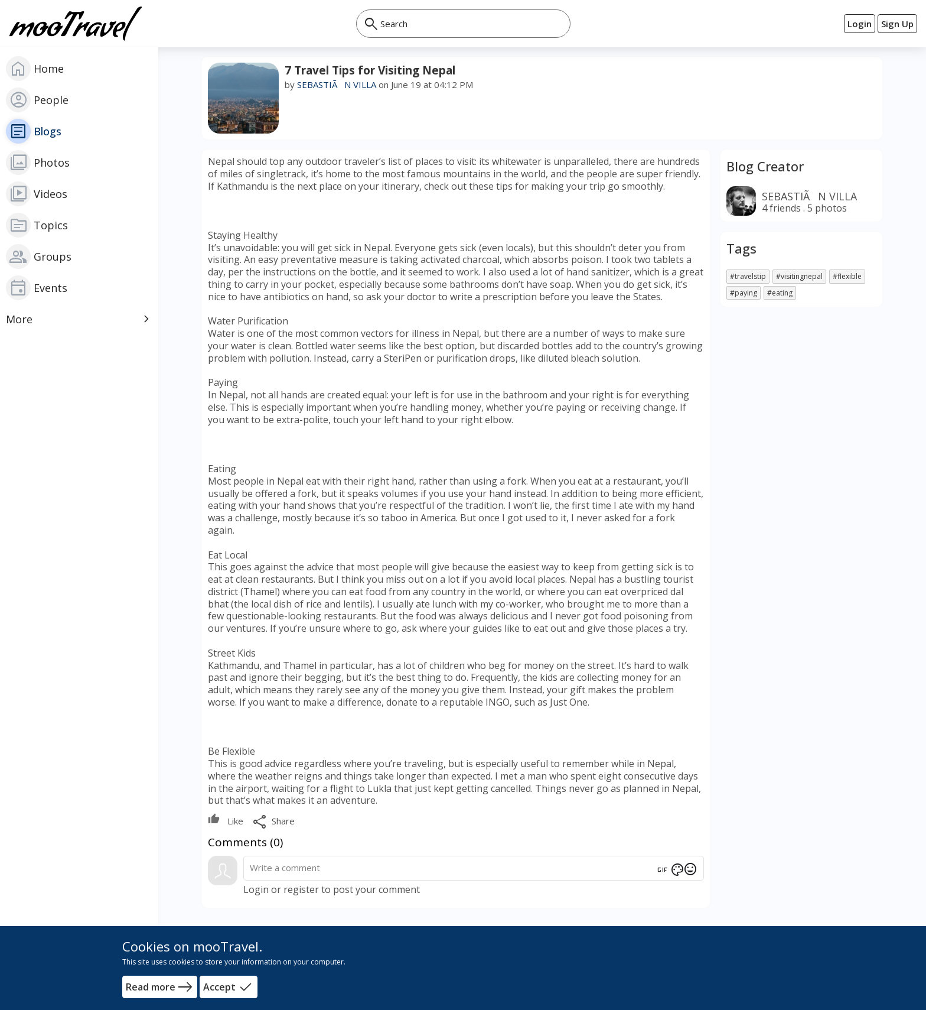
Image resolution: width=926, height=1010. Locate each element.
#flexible (847, 276)
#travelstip (748, 276)
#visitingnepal (799, 276)
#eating (780, 293)
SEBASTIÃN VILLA (336, 84)
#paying (743, 293)
